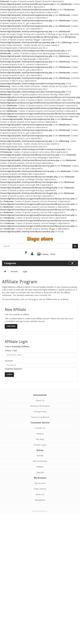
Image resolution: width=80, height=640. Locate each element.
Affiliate (40, 467)
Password (9, 361)
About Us (40, 400)
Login (25, 271)
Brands (40, 455)
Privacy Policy (40, 411)
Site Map (40, 439)
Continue (11, 326)
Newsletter (40, 500)
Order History (40, 489)
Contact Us (40, 428)
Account (14, 271)
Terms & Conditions (40, 417)
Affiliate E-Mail (11, 351)
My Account (40, 483)
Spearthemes (43, 511)
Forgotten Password (13, 369)
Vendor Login (40, 445)
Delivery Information (40, 406)
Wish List (40, 494)
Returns (40, 433)
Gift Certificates (40, 461)
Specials (40, 472)
